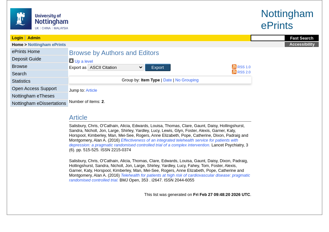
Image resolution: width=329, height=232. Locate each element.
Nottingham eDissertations (39, 103)
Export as (77, 67)
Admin (34, 37)
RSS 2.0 (240, 72)
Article (91, 90)
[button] (158, 67)
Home (17, 44)
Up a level (81, 61)
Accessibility (302, 44)
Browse (19, 66)
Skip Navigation (21, 3)
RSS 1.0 (240, 67)
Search (19, 73)
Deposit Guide (26, 58)
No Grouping (187, 80)
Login (17, 37)
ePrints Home (26, 51)
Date (167, 80)
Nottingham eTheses (33, 95)
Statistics (21, 81)
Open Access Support (34, 88)
